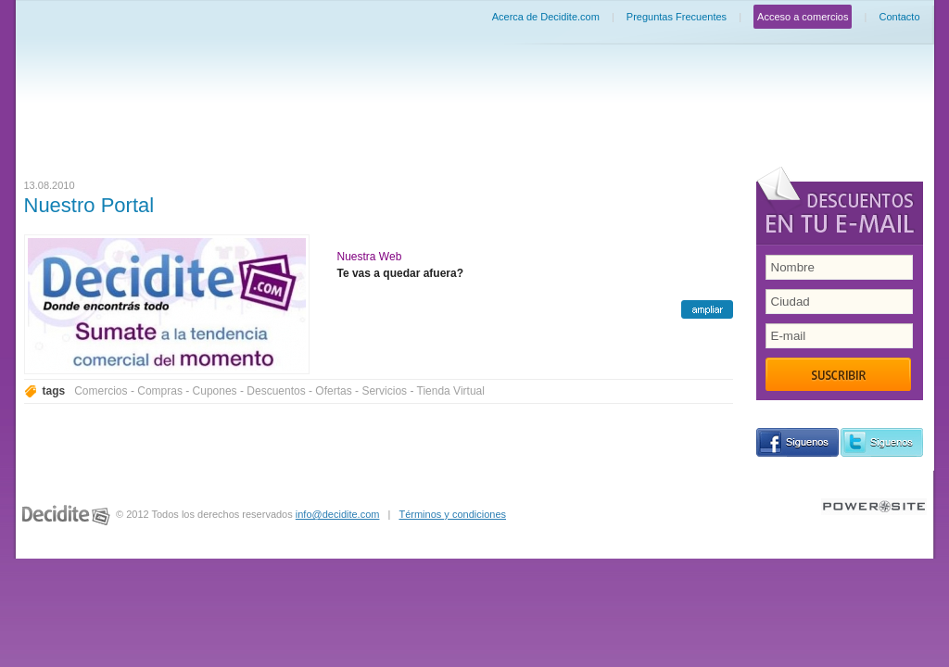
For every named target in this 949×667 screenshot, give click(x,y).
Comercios (100, 390)
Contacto (899, 16)
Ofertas (333, 390)
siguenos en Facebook (797, 442)
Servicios (384, 390)
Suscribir (838, 374)
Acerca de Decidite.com (546, 16)
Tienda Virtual (451, 390)
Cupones (215, 390)
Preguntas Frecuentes (676, 16)
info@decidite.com (338, 514)
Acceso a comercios (802, 16)
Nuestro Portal (89, 205)
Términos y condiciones (452, 514)
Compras (160, 390)
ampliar (707, 309)
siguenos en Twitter (882, 442)
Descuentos (276, 390)
